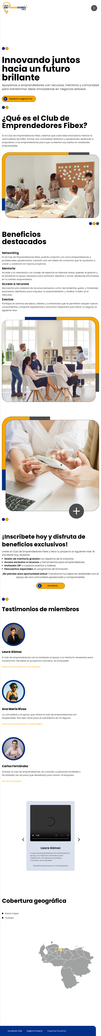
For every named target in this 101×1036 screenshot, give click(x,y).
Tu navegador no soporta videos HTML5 (50, 823)
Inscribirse (52, 585)
